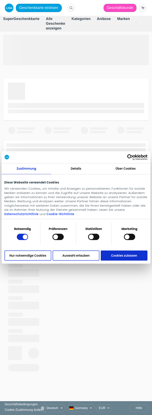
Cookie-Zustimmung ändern (24, 409)
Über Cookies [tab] (126, 168)
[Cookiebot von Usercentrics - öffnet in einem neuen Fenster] (130, 157)
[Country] (80, 408)
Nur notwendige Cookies (28, 255)
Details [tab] (76, 168)
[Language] (52, 408)
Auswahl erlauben (76, 255)
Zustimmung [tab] (26, 168)
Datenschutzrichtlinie (21, 214)
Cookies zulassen (124, 255)
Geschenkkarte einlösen (38, 8)
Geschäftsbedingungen (21, 404)
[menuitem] (21, 19)
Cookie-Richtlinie (60, 214)
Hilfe (139, 408)
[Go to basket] (142, 8)
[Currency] (104, 408)
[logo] (8, 8)
